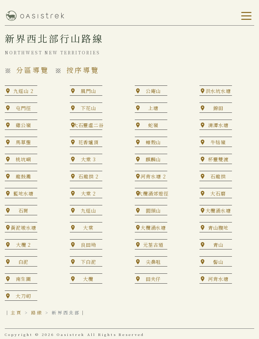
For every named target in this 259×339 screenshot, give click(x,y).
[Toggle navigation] (245, 16)
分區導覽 (32, 70)
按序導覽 (82, 70)
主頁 (16, 312)
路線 (37, 312)
